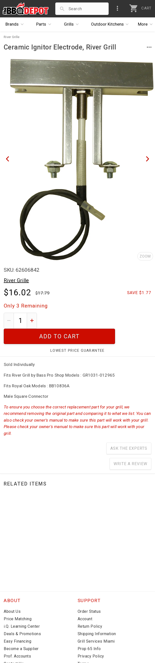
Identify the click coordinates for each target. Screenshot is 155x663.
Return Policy (90, 611)
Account (85, 603)
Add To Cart (96, 320)
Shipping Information (97, 618)
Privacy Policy (91, 640)
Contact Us (14, 648)
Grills (72, 24)
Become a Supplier (21, 633)
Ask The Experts (128, 433)
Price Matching (17, 603)
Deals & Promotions (22, 618)
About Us (12, 596)
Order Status (89, 596)
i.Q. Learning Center (22, 611)
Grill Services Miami (96, 625)
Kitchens (111, 24)
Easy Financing (17, 625)
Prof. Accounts (17, 640)
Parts (45, 24)
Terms (83, 648)
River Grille (16, 280)
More (146, 24)
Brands (15, 24)
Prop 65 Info (89, 633)
